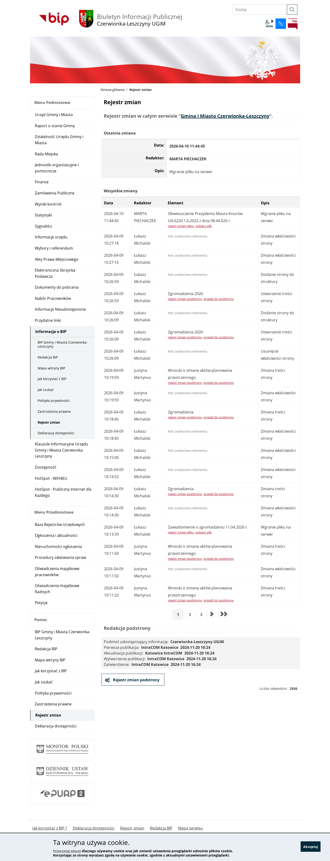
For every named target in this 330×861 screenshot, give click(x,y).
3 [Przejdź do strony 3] (203, 614)
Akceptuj (310, 847)
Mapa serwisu (190, 828)
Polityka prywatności (54, 400)
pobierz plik (203, 226)
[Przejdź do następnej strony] (212, 614)
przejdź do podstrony (218, 299)
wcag (269, 23)
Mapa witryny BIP (51, 368)
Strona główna (112, 89)
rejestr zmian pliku (181, 226)
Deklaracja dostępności (56, 433)
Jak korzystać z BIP (52, 379)
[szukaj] (292, 9)
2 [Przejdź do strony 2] (191, 614)
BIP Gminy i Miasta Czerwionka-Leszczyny (63, 344)
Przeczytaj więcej (67, 851)
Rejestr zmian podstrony (135, 679)
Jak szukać (46, 389)
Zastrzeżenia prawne (54, 411)
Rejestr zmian (49, 422)
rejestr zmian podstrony (185, 299)
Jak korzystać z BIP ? (49, 828)
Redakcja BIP (48, 357)
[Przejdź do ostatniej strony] (223, 614)
